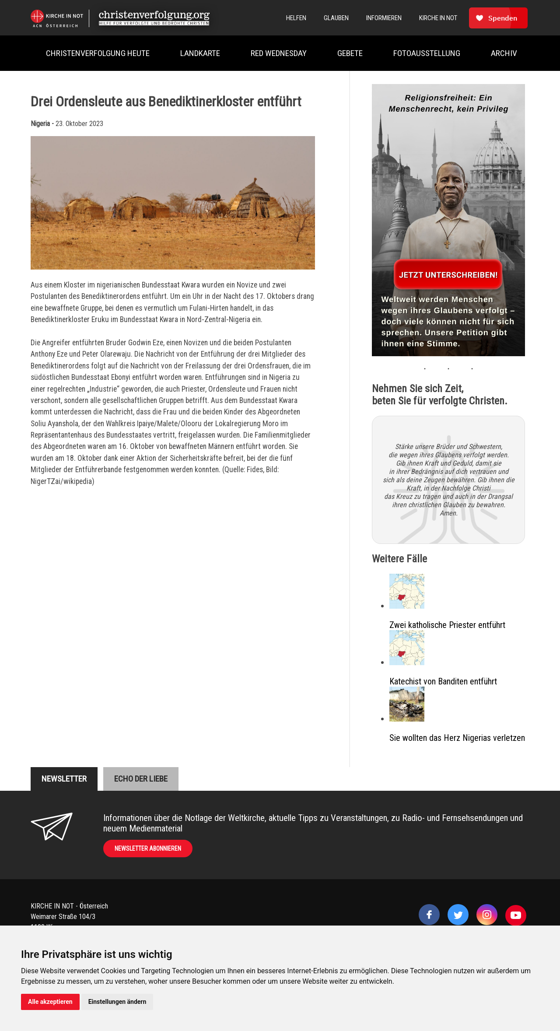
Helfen (296, 18)
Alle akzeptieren (50, 1001)
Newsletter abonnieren (148, 848)
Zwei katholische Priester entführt (447, 625)
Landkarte (200, 53)
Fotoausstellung (426, 53)
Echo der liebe (141, 779)
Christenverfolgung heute (98, 53)
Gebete (350, 53)
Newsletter (64, 779)
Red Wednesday (279, 53)
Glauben (336, 18)
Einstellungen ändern (117, 1001)
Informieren (384, 18)
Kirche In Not (438, 18)
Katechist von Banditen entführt (443, 681)
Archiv (504, 53)
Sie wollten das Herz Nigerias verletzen (457, 738)
